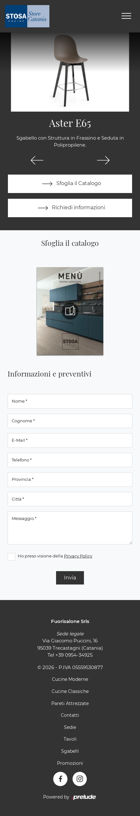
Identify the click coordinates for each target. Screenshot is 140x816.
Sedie (70, 727)
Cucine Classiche (70, 691)
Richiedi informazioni (70, 208)
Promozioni (70, 763)
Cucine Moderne (70, 679)
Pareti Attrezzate (70, 703)
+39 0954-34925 (73, 655)
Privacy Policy (78, 555)
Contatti (70, 715)
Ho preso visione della (55, 555)
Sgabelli (70, 751)
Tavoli (70, 739)
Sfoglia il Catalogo (70, 184)
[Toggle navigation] (126, 16)
